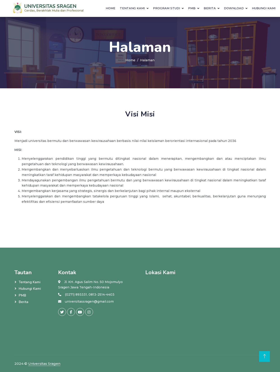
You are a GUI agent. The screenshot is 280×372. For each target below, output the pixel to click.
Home (110, 8)
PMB (192, 8)
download (234, 8)
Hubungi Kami (263, 8)
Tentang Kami (132, 8)
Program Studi (166, 8)
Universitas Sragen (44, 363)
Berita (210, 8)
